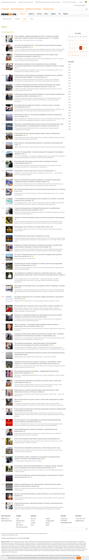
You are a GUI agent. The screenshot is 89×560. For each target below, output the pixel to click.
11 (83, 44)
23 (78, 52)
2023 (69, 70)
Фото (32, 525)
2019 (69, 80)
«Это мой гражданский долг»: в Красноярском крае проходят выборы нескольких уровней (38, 46)
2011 (69, 102)
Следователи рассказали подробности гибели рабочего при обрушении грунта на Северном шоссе (38, 264)
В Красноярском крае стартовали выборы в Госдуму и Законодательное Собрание (38, 504)
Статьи (33, 520)
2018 (69, 83)
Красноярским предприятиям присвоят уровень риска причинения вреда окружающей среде (39, 353)
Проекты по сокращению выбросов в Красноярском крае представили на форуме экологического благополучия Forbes (38, 316)
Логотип (18, 523)
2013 (69, 97)
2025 (69, 64)
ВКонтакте (5, 518)
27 (69, 55)
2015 (69, 91)
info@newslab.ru (79, 520)
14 (72, 48)
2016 (69, 89)
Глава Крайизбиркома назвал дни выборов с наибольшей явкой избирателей (35, 430)
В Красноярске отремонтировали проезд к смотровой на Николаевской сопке (38, 144)
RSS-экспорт (19, 525)
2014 (69, 94)
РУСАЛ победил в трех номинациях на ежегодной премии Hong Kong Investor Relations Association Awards (37, 421)
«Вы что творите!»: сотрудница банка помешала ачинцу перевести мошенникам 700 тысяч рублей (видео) (36, 325)
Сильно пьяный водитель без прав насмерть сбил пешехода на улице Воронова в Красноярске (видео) (37, 485)
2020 (69, 78)
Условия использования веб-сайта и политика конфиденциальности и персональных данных (24, 533)
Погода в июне (5, 9)
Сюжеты (33, 523)
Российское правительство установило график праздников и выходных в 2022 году (39, 297)
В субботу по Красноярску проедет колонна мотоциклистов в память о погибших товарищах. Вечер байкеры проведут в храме (37, 85)
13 (69, 48)
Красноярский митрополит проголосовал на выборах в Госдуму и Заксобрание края (35, 162)
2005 (69, 118)
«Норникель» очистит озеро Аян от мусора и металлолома (33, 171)
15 (75, 48)
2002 (69, 126)
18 (83, 48)
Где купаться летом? (48, 9)
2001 (69, 129)
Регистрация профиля (79, 5)
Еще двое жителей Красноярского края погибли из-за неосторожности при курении (39, 495)
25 (83, 52)
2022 (69, 72)
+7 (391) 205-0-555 (80, 518)
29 (75, 55)
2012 (69, 99)
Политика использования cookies (9, 535)
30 (78, 55)
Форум (48, 523)
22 (75, 52)
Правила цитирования (74, 555)
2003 (69, 124)
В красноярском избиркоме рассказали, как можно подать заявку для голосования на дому (37, 381)
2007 (69, 113)
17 (81, 48)
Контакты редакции (21, 527)
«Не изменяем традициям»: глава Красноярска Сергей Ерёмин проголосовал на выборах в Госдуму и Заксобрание (35, 344)
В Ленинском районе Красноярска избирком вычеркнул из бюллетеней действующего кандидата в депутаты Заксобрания (38, 246)
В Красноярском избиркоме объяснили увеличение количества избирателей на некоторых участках (39, 410)
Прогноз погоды (56, 2)
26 (86, 52)
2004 (69, 121)
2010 (69, 105)
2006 (69, 115)
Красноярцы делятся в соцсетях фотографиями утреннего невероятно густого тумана (38, 115)
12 (86, 44)
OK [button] (79, 558)
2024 (69, 67)
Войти (81, 2)
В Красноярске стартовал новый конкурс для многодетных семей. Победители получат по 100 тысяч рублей (36, 391)
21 (72, 52)
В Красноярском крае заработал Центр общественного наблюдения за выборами (37, 134)
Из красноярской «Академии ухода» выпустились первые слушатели (37, 306)
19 (86, 48)
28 (72, 55)
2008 (69, 110)
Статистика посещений (64, 519)
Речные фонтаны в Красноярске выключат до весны (31, 236)
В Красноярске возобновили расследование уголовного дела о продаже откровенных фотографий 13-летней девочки (38, 76)
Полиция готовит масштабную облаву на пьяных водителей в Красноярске (39, 217)
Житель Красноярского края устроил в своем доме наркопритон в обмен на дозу (39, 400)
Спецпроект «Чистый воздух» (33, 9)
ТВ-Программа (50, 520)
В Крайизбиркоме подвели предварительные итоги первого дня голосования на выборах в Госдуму (36, 55)
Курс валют (73, 2)
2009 (69, 107)
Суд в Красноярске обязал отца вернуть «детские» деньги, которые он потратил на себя (37, 106)
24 (81, 52)
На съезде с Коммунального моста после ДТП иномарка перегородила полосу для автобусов (38, 255)
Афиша (48, 518)
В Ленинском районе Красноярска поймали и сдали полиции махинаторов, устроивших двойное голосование (39, 95)
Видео (47, 525)
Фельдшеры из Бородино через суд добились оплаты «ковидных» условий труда (39, 286)
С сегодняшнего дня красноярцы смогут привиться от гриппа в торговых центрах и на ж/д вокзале (39, 199)
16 (78, 48)
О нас (17, 518)
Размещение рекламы (66, 522)
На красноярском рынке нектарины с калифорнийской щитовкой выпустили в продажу (36, 372)
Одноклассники (6, 520)
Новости (33, 518)
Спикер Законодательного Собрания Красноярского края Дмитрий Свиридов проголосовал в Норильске (37, 209)
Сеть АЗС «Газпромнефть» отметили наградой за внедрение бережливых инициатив (38, 153)
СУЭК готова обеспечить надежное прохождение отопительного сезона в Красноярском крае (38, 476)
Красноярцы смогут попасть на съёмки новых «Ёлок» (32, 227)
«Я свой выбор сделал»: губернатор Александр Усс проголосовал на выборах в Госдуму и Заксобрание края (37, 458)
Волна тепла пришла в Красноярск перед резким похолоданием (35, 439)
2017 (69, 86)
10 (81, 44)
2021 (69, 75)
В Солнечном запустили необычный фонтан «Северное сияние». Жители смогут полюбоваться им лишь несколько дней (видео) (38, 467)
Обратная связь (20, 520)
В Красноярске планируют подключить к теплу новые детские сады (37, 448)
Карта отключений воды (17, 9)
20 (69, 52)
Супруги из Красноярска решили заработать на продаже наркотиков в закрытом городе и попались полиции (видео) (37, 180)
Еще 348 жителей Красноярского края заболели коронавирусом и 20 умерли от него (39, 190)
